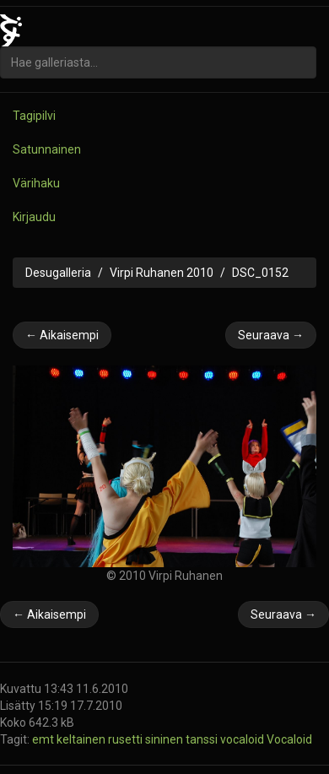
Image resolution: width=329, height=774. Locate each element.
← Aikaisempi (62, 335)
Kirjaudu (34, 217)
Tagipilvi (34, 115)
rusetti (126, 739)
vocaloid (243, 739)
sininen (165, 739)
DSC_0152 (260, 272)
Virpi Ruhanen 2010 (161, 272)
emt (44, 739)
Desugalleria (58, 272)
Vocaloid (289, 739)
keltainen (82, 739)
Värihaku (36, 183)
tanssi (203, 739)
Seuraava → (271, 335)
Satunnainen (47, 149)
